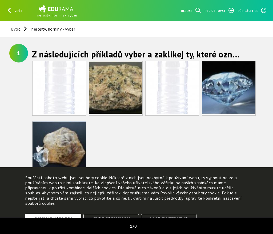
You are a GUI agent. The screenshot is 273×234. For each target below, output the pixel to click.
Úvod (16, 29)
